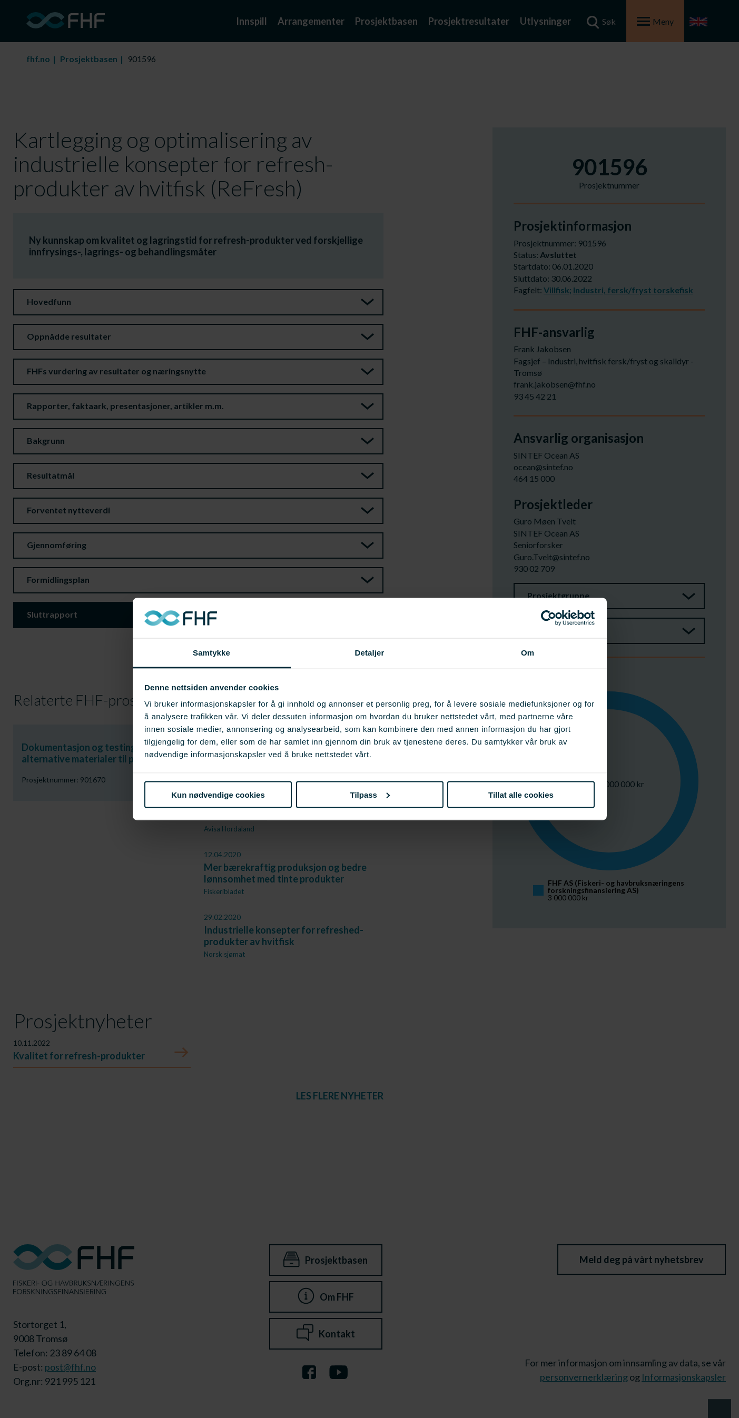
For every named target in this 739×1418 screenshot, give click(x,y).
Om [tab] (527, 652)
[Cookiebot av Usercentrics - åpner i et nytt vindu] (548, 618)
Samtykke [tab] (211, 652)
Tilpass (370, 794)
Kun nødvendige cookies (218, 794)
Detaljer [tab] (370, 652)
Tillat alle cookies (521, 794)
